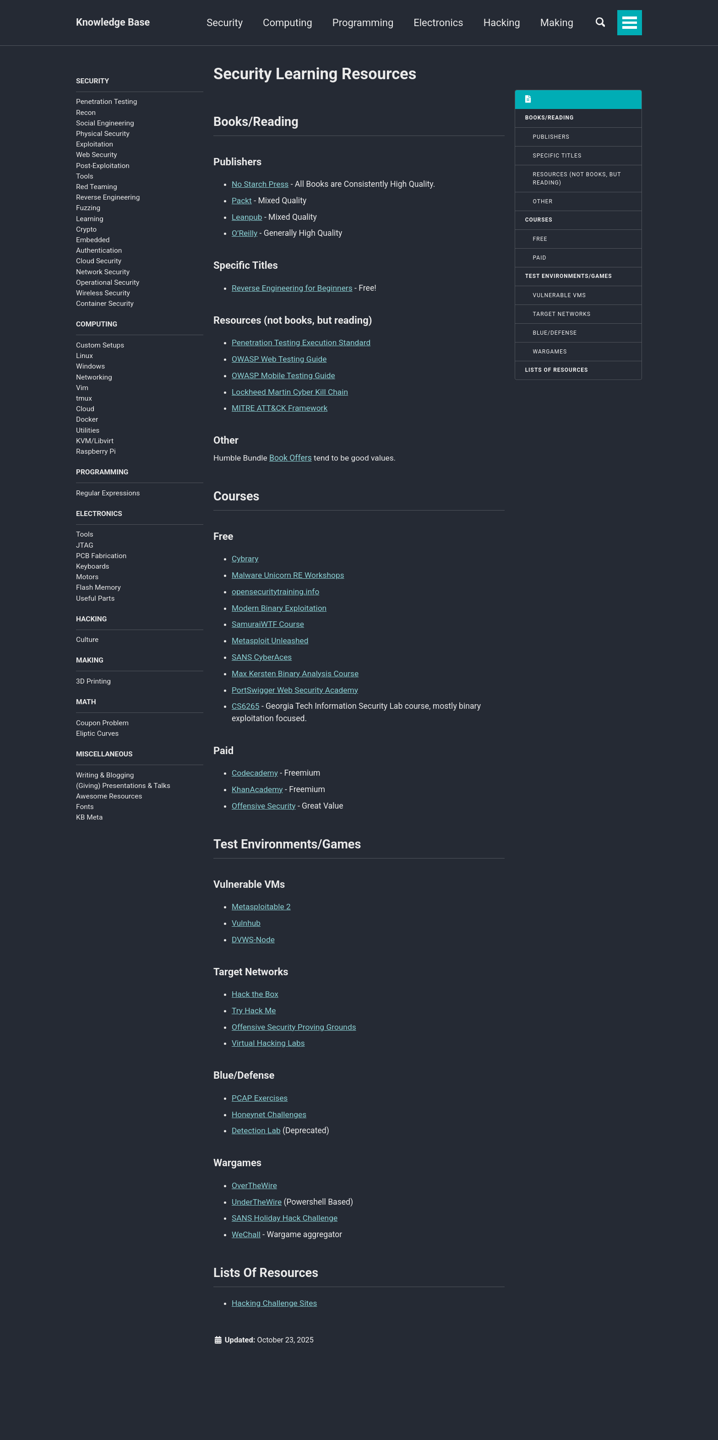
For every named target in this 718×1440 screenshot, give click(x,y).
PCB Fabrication (101, 557)
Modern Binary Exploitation (280, 605)
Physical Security (103, 134)
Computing (285, 22)
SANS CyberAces (262, 653)
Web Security (96, 155)
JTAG (84, 547)
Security (222, 22)
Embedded (93, 240)
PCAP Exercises (260, 1091)
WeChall (246, 1226)
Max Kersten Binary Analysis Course (296, 669)
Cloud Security (98, 261)
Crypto (86, 230)
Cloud (85, 410)
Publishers (551, 137)
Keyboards (92, 568)
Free (540, 239)
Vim (82, 388)
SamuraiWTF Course (268, 621)
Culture (87, 641)
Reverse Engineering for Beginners (293, 287)
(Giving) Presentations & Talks (123, 788)
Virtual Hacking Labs (269, 1037)
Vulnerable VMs (559, 296)
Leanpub (247, 217)
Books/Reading (550, 118)
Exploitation (94, 145)
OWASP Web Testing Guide (280, 358)
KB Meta (89, 820)
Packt (242, 201)
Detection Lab (256, 1124)
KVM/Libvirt (95, 441)
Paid (540, 258)
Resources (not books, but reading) (577, 179)
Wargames (550, 352)
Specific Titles (557, 156)
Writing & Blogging (105, 777)
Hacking (499, 22)
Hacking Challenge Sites (275, 1295)
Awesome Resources (109, 799)
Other (543, 202)
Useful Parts (95, 600)
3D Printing (93, 683)
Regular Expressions (108, 494)
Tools (84, 177)
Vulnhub (246, 918)
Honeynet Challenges (270, 1107)
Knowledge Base (113, 22)
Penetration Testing (106, 102)
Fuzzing (88, 208)
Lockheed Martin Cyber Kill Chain (291, 390)
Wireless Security (103, 293)
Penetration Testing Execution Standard (302, 342)
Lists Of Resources (557, 371)
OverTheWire (254, 1178)
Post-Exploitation (103, 166)
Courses (539, 220)
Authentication (99, 251)
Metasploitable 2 (262, 902)
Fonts (85, 809)
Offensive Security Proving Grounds (295, 1021)
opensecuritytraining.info (276, 589)
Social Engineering (105, 124)
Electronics (436, 22)
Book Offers (291, 455)
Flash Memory (98, 589)
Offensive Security (264, 800)
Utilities (87, 431)
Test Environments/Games (569, 277)
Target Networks (562, 315)
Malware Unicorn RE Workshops (289, 573)
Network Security (103, 272)
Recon (86, 113)
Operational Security (107, 283)
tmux (84, 399)
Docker (87, 420)
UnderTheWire (257, 1194)
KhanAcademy (257, 784)
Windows (90, 367)
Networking (94, 378)
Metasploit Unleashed (271, 637)
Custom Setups (100, 346)
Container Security (105, 304)
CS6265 (246, 702)
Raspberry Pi (96, 452)
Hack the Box (255, 989)
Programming (360, 22)
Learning (89, 219)
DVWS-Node (253, 934)
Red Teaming (96, 187)
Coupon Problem (102, 725)
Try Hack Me (254, 1005)
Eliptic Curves (97, 736)
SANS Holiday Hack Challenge (285, 1210)
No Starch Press (260, 185)
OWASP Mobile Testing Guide (284, 374)
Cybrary (245, 557)
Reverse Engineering (108, 198)
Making (554, 22)
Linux (84, 357)
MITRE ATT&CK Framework (280, 406)
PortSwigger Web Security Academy (296, 685)
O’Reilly (245, 233)
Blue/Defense (555, 334)
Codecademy (255, 768)
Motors (87, 578)
